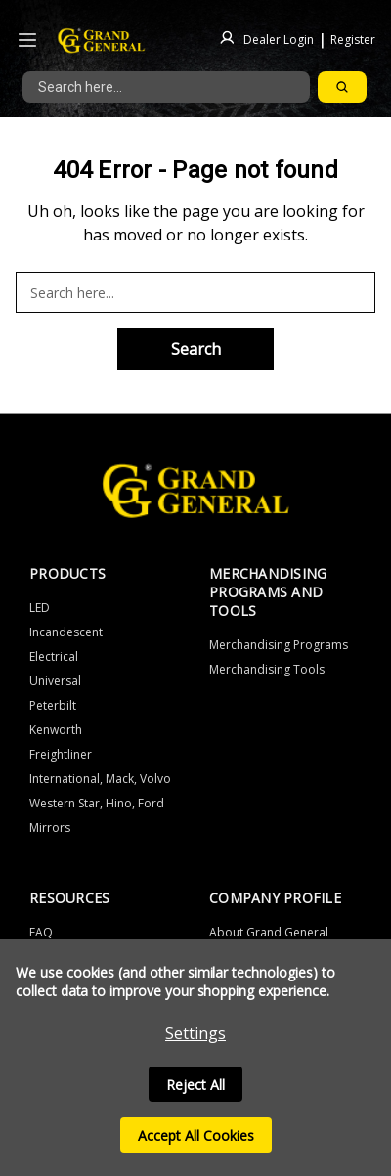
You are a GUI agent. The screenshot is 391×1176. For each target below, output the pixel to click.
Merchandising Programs (278, 644)
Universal (55, 681)
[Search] (342, 87)
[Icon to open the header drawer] (27, 40)
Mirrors (49, 827)
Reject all (195, 1084)
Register (352, 38)
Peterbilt (52, 705)
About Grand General (268, 932)
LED (39, 607)
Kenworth (55, 729)
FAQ (41, 932)
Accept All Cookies (196, 1135)
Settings (195, 1033)
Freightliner (60, 754)
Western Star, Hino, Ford (96, 803)
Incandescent (66, 632)
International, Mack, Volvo (100, 778)
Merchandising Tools (267, 669)
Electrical (53, 656)
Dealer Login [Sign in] (278, 38)
